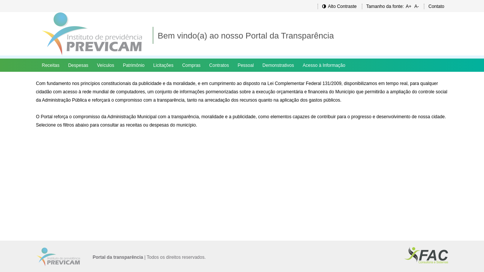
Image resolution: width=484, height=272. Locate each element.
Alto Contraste (339, 6)
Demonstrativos (278, 65)
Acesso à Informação (323, 65)
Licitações (163, 65)
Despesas (78, 65)
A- (416, 6)
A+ (408, 6)
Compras (191, 65)
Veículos (105, 65)
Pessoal (245, 65)
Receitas (51, 65)
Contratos (219, 65)
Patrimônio (133, 65)
